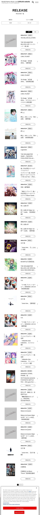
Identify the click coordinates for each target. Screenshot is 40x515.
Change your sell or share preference (11, 509)
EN (35, 32)
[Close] (36, 492)
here (30, 496)
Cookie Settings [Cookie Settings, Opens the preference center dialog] (19, 512)
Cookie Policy (6, 507)
